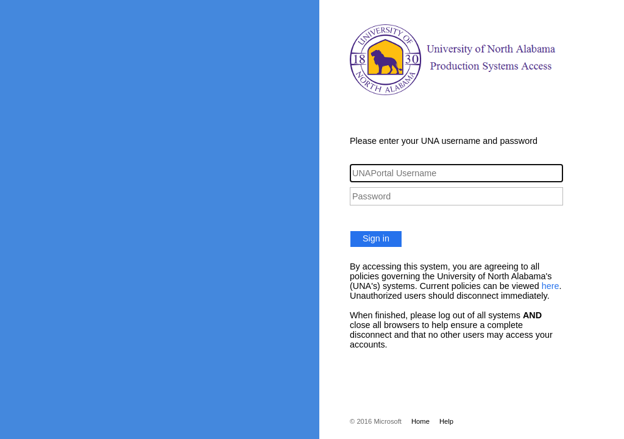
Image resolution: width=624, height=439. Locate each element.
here (550, 286)
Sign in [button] (376, 238)
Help (446, 421)
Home (420, 421)
